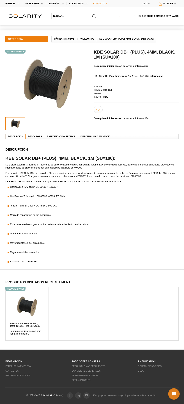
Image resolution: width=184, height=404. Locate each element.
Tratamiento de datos (85, 375)
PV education (146, 361)
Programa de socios (17, 375)
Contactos (100, 3)
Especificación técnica (61, 136)
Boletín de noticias (150, 366)
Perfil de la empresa (18, 366)
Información (13, 361)
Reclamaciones (81, 380)
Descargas (35, 136)
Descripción (15, 136)
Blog (141, 371)
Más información (154, 76)
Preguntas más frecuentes (88, 366)
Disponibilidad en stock (95, 136)
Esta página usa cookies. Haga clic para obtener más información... (125, 395)
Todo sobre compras (86, 361)
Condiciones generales (86, 371)
